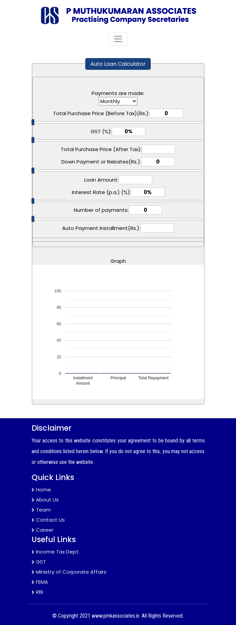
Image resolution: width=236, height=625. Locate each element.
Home (41, 489)
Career (42, 529)
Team (41, 509)
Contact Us (48, 519)
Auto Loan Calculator (118, 64)
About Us (45, 499)
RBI (37, 591)
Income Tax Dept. (56, 551)
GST (39, 561)
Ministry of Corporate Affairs (69, 571)
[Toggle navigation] (118, 39)
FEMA (40, 581)
